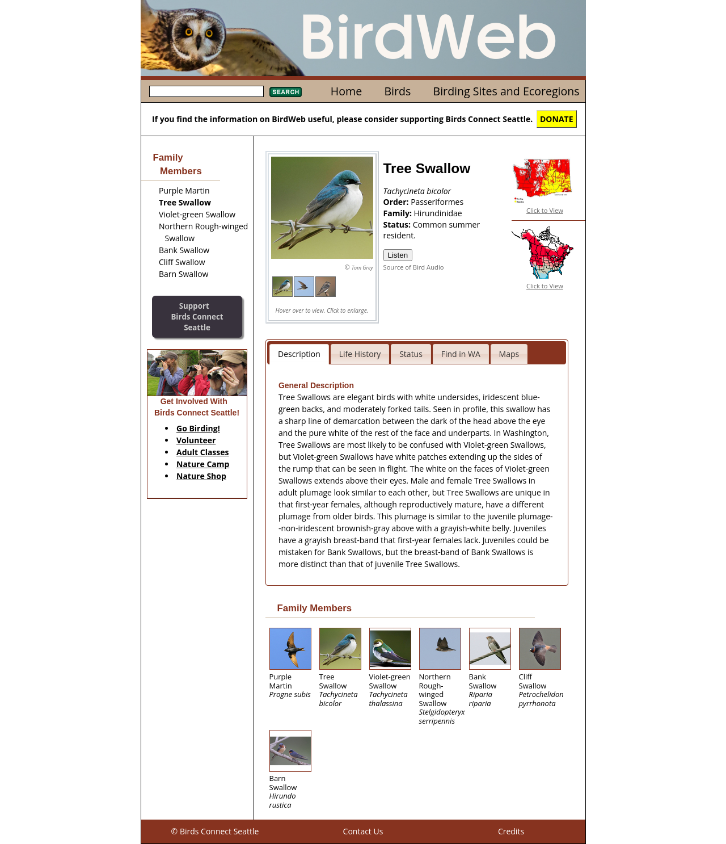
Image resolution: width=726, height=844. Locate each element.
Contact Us (363, 831)
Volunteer (196, 440)
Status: (398, 224)
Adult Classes (202, 452)
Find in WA (460, 353)
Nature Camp (202, 464)
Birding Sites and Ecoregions (506, 91)
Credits (511, 831)
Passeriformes (437, 201)
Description (299, 353)
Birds (397, 91)
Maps (509, 353)
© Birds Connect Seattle (215, 831)
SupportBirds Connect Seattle (197, 316)
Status (411, 353)
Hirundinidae (438, 213)
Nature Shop (201, 476)
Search (285, 92)
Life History (360, 353)
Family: (398, 213)
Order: (397, 201)
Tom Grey (362, 267)
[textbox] (206, 91)
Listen (398, 255)
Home (346, 91)
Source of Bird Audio (413, 267)
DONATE (556, 119)
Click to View (544, 210)
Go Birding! (198, 428)
